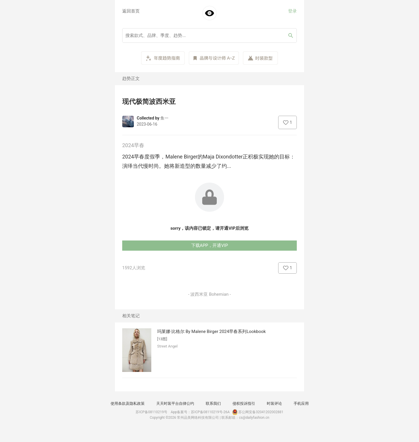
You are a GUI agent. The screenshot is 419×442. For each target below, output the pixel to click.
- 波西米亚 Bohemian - (209, 294)
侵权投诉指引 (243, 403)
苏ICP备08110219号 (151, 412)
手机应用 (301, 403)
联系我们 (213, 403)
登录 (292, 11)
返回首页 (131, 11)
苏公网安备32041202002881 (257, 412)
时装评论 (274, 403)
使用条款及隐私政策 (128, 403)
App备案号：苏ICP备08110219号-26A (200, 412)
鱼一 (164, 118)
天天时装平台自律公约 (175, 403)
